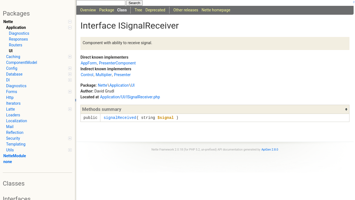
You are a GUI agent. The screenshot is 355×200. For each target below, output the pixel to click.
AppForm (89, 63)
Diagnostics (19, 33)
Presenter (122, 74)
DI (39, 80)
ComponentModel (21, 62)
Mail (10, 126)
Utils (39, 150)
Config (39, 68)
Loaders (13, 115)
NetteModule (14, 156)
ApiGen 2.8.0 (270, 149)
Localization (16, 121)
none (7, 161)
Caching (39, 56)
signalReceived (119, 117)
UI (10, 51)
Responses (18, 39)
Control (87, 74)
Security (39, 138)
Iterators (13, 103)
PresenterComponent (117, 63)
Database (39, 74)
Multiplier (104, 74)
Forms (39, 91)
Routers (15, 45)
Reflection (14, 132)
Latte (39, 109)
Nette (37, 21)
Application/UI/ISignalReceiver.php (130, 97)
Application (39, 27)
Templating (16, 144)
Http (10, 97)
